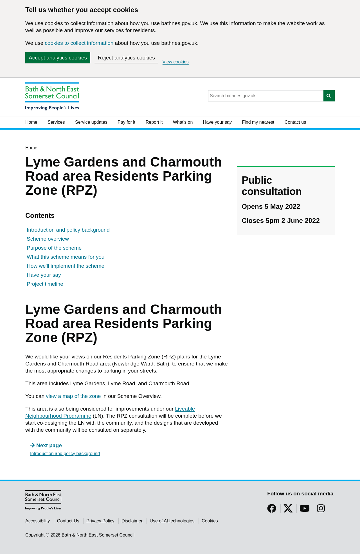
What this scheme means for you (66, 257)
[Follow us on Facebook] (271, 510)
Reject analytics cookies (126, 58)
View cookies (176, 61)
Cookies (210, 520)
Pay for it (126, 122)
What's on (183, 122)
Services (56, 122)
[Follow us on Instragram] (321, 510)
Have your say (217, 122)
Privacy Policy (100, 520)
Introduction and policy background (68, 230)
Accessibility (37, 520)
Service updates (91, 122)
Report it (154, 122)
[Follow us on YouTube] (305, 510)
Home (31, 122)
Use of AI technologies (172, 520)
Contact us (295, 122)
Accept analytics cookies (58, 58)
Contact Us (68, 520)
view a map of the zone (73, 396)
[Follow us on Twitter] (288, 510)
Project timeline (45, 284)
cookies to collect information (79, 43)
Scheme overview (48, 239)
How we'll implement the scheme (65, 266)
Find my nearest (258, 122)
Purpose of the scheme (54, 248)
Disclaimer (132, 520)
